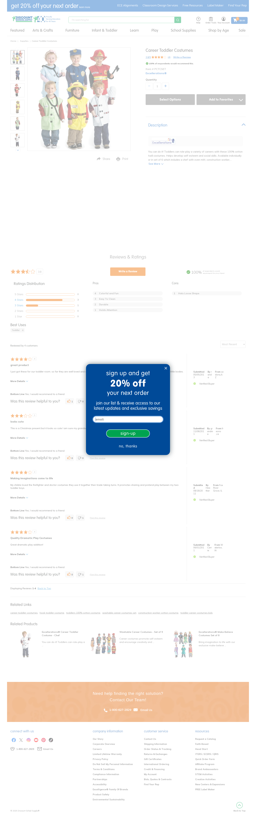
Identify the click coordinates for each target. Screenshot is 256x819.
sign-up (128, 433)
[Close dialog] (165, 368)
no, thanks (128, 446)
